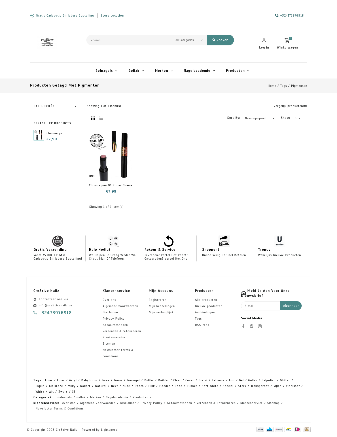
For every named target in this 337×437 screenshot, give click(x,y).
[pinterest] (252, 326)
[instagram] (261, 326)
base (105, 380)
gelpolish (269, 380)
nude (126, 386)
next (114, 386)
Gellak (134, 71)
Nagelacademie (197, 71)
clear (177, 380)
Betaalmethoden (115, 325)
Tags (283, 86)
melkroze (56, 386)
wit (51, 392)
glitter (285, 380)
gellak (252, 380)
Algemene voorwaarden (120, 306)
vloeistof (293, 386)
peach (139, 386)
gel (241, 380)
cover (189, 380)
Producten (235, 71)
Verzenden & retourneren (122, 331)
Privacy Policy (114, 318)
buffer (149, 380)
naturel (100, 386)
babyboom (89, 380)
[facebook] (244, 326)
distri (203, 380)
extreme (218, 380)
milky (72, 386)
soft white (210, 386)
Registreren (158, 300)
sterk (242, 386)
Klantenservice (114, 337)
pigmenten (299, 86)
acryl (73, 380)
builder (163, 380)
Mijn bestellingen (162, 306)
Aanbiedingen (205, 312)
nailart (85, 386)
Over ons (109, 300)
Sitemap (109, 344)
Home (272, 86)
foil (232, 380)
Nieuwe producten (209, 306)
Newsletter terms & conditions (118, 353)
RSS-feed (202, 325)
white (40, 392)
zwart (63, 392)
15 (73, 392)
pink (151, 386)
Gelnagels (104, 71)
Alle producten (206, 300)
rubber (192, 386)
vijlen (277, 386)
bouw (118, 380)
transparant (260, 386)
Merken (161, 71)
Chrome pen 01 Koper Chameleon (114, 185)
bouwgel (133, 380)
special (228, 386)
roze (178, 386)
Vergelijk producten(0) (290, 106)
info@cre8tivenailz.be (55, 305)
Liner (61, 380)
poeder (164, 386)
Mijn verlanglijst (161, 312)
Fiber (49, 380)
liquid (40, 386)
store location (112, 15)
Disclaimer (111, 312)
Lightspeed (109, 430)
